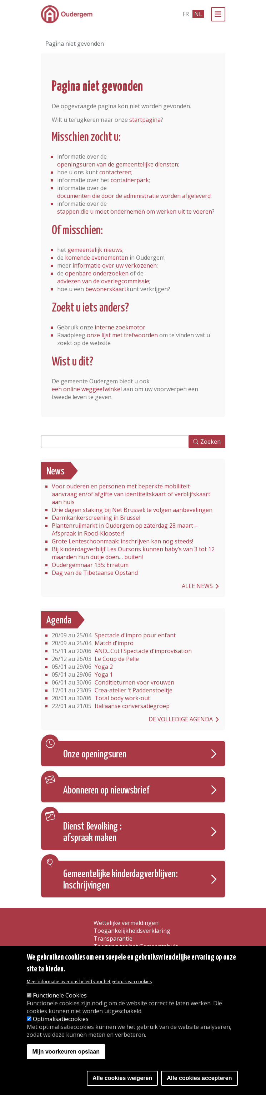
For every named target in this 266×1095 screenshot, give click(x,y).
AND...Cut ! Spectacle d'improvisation (122, 651)
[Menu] (218, 14)
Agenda (58, 621)
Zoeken (210, 442)
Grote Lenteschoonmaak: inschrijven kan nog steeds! (122, 541)
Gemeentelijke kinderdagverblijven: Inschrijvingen (120, 880)
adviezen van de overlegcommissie (103, 281)
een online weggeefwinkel (87, 389)
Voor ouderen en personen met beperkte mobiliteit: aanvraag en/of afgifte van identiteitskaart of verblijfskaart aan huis (131, 494)
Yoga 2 (82, 667)
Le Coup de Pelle (95, 659)
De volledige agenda (181, 719)
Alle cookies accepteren (199, 1078)
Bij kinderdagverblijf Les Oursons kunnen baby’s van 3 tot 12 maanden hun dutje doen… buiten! (133, 553)
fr (185, 14)
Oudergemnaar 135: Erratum (90, 565)
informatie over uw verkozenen (114, 265)
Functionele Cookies (60, 995)
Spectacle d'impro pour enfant (114, 635)
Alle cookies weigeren (122, 1078)
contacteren (115, 172)
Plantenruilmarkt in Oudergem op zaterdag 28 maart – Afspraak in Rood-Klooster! (125, 529)
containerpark (130, 180)
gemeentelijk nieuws (94, 250)
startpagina (145, 120)
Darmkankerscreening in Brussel (96, 518)
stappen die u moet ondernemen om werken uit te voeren (134, 211)
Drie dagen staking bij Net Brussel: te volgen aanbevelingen (132, 510)
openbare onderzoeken (97, 273)
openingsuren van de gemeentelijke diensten (117, 164)
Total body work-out (101, 698)
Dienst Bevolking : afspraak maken (92, 832)
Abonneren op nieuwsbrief (106, 791)
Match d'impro (93, 643)
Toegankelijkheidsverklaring (132, 931)
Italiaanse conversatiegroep (111, 706)
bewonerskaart (105, 289)
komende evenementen (96, 258)
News (55, 472)
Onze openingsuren (94, 755)
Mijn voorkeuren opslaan (66, 1052)
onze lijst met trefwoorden (122, 335)
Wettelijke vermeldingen (126, 923)
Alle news (197, 586)
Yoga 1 (82, 674)
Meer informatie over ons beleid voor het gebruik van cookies (89, 982)
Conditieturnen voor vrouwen (113, 682)
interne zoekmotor (120, 327)
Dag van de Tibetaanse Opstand (95, 573)
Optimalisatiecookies (61, 1019)
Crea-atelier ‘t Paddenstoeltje (112, 690)
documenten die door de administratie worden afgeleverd (134, 196)
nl (198, 14)
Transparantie (113, 938)
